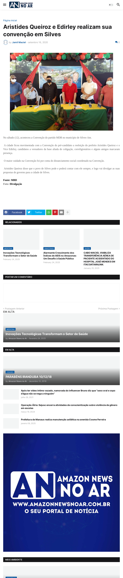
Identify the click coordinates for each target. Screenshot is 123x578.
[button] (4, 5)
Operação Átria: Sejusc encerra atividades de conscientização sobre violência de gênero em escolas (69, 406)
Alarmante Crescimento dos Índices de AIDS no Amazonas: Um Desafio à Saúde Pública (60, 255)
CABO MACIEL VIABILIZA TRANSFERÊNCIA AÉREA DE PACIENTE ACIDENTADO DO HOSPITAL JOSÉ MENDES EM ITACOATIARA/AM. (99, 258)
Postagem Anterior (14, 308)
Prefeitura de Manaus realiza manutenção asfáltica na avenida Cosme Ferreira (63, 419)
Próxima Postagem (108, 308)
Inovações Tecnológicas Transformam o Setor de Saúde (20, 254)
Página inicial (10, 20)
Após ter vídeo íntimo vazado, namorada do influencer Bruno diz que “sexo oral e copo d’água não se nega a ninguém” (68, 392)
